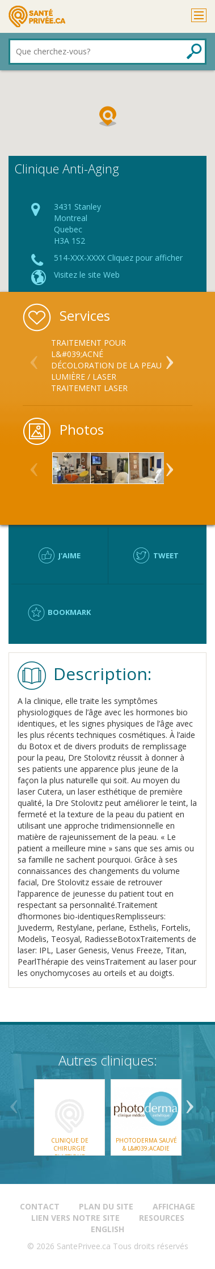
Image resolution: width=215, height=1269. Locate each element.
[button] (108, 116)
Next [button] (169, 358)
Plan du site (106, 1206)
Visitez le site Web (87, 274)
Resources (161, 1217)
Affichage (174, 1206)
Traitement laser (89, 388)
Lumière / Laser (83, 376)
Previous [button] (34, 358)
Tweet (166, 555)
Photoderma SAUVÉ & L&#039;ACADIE (145, 1144)
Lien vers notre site (75, 1217)
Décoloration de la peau (106, 365)
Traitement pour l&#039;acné (88, 348)
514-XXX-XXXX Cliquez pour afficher (118, 257)
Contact (40, 1206)
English (107, 1229)
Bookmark (69, 612)
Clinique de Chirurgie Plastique (69, 1148)
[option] (107, 365)
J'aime (69, 555)
